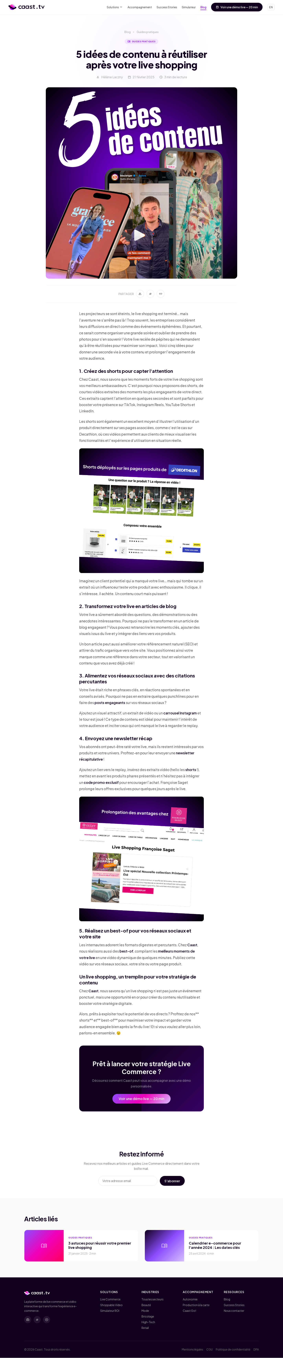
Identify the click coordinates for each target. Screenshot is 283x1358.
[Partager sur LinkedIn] (140, 295)
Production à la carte (196, 1305)
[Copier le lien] (160, 295)
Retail (145, 1328)
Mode (145, 1311)
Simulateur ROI (109, 1311)
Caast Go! (189, 1311)
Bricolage (148, 1316)
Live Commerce (110, 1299)
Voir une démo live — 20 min (237, 7)
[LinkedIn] (27, 1319)
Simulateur (189, 7)
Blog (203, 7)
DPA (256, 1349)
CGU (209, 1349)
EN (271, 7)
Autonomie (190, 1299)
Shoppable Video (111, 1305)
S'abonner (172, 1182)
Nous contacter (234, 1311)
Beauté (146, 1305)
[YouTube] (46, 1319)
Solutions (115, 7)
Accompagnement (140, 7)
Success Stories (167, 7)
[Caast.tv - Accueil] (26, 7)
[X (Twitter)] (37, 1319)
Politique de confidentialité (233, 1349)
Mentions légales (192, 1349)
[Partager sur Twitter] (150, 295)
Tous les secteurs (153, 1299)
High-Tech (148, 1322)
